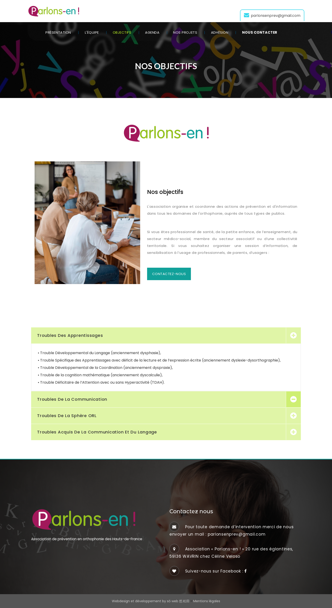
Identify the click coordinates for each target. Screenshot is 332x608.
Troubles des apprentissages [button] (70, 335)
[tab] (166, 335)
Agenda (152, 32)
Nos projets (185, 32)
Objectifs (122, 32)
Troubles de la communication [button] (72, 399)
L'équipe (92, 32)
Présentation (58, 32)
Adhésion (219, 32)
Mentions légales (206, 601)
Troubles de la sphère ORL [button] (67, 415)
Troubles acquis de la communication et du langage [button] (97, 432)
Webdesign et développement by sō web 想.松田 (151, 601)
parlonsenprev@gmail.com (272, 15)
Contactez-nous (169, 273)
